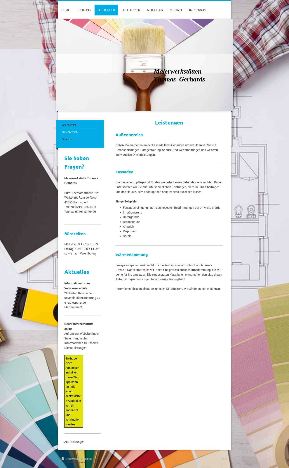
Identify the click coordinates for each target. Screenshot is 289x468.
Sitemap (87, 458)
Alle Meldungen (74, 442)
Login (224, 458)
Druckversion (71, 458)
